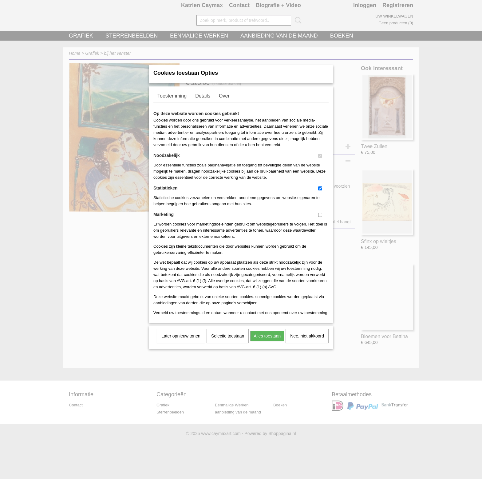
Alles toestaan (267, 343)
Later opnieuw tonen (180, 343)
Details (202, 103)
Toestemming (172, 103)
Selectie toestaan (227, 343)
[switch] (320, 164)
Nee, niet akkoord (307, 343)
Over (224, 103)
